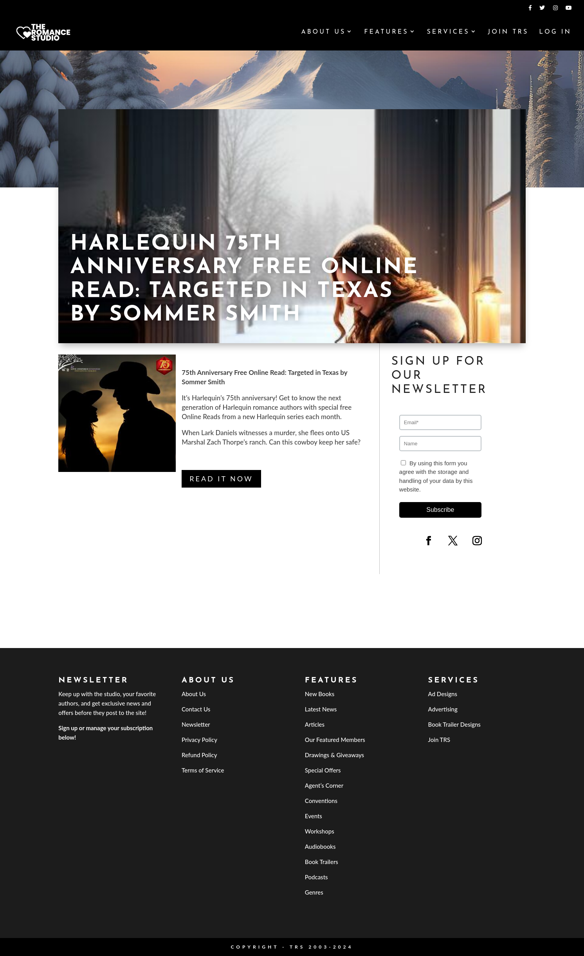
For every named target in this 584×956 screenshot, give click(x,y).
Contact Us (196, 709)
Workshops (319, 831)
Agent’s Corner (324, 785)
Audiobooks (320, 846)
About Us (323, 32)
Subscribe (440, 509)
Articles (314, 724)
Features (386, 32)
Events (313, 815)
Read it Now (221, 478)
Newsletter (196, 724)
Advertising (443, 709)
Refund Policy (199, 754)
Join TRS (508, 32)
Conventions (321, 800)
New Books (319, 693)
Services (448, 32)
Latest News (321, 709)
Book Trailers (321, 861)
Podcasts (316, 876)
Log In (555, 32)
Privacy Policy (199, 739)
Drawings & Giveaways (334, 754)
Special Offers (323, 770)
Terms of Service (203, 770)
